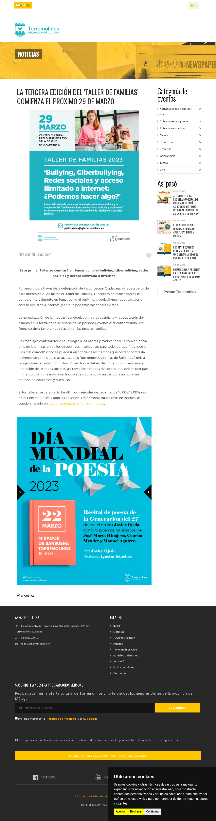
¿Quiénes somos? (124, 638)
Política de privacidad (61, 719)
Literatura (165, 149)
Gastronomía (167, 156)
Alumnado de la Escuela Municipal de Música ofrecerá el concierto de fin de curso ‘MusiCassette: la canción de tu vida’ (186, 205)
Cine (162, 170)
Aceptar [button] (121, 811)
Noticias (118, 632)
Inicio (116, 626)
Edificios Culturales (125, 655)
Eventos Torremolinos (179, 292)
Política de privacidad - (104, 796)
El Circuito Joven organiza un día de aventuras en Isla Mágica (184, 230)
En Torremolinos (123, 667)
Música (164, 135)
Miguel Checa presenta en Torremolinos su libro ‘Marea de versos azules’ (186, 274)
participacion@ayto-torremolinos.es (76, 404)
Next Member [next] (145, 486)
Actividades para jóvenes (174, 121)
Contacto (119, 673)
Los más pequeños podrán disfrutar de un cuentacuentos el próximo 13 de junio (185, 252)
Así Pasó (118, 661)
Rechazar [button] (136, 811)
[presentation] (45, 730)
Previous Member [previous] (27, 486)
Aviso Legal (90, 719)
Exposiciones (167, 142)
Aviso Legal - (82, 796)
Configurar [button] (152, 811)
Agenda (118, 644)
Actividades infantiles (172, 128)
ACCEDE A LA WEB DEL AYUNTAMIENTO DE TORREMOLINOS (108, 756)
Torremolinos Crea (125, 650)
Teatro (164, 163)
